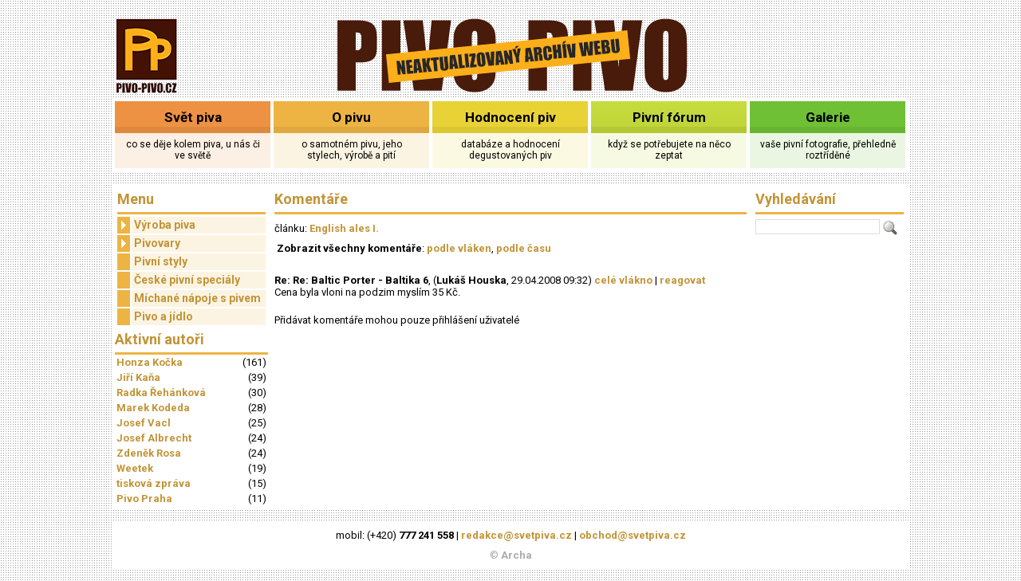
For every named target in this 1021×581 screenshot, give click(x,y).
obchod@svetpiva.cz (632, 535)
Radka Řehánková (161, 392)
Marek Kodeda (153, 408)
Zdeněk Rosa (148, 453)
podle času (523, 248)
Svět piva (193, 117)
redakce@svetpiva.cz (516, 535)
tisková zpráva (153, 483)
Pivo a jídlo (163, 316)
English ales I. (344, 228)
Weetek (134, 468)
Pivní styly (160, 261)
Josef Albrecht (153, 438)
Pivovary (148, 243)
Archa (516, 555)
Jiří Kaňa (138, 377)
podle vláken (459, 248)
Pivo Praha (144, 498)
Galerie (828, 117)
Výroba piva (156, 225)
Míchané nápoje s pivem (197, 298)
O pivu (351, 117)
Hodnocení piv (510, 117)
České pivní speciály (187, 279)
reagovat (682, 280)
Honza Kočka (149, 362)
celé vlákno (623, 280)
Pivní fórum (669, 117)
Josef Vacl (143, 423)
